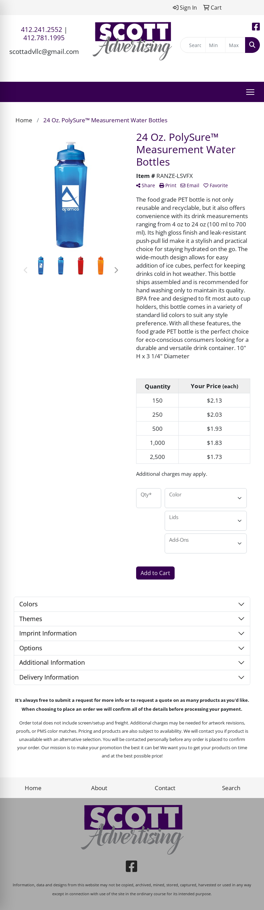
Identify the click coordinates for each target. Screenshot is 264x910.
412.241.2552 (41, 29)
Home (33, 788)
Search (231, 788)
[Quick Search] (193, 45)
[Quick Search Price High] (235, 45)
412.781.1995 (44, 37)
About (99, 788)
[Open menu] (250, 92)
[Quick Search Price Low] (215, 45)
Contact (165, 788)
